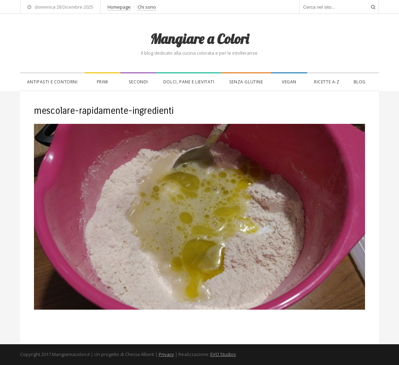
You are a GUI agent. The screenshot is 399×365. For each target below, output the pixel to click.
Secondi (138, 82)
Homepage (119, 7)
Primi (102, 82)
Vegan (289, 82)
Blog (360, 82)
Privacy (166, 354)
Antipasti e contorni (52, 82)
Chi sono (147, 7)
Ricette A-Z (327, 82)
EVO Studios (223, 354)
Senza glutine (246, 82)
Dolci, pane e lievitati (189, 82)
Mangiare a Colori (199, 38)
